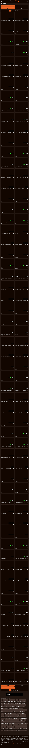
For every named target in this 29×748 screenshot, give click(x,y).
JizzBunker (2, 324)
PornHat (2, 145)
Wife (22, 730)
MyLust (16, 201)
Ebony (15, 711)
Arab (17, 699)
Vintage (12, 730)
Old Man (13, 723)
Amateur (10, 699)
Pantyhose (3, 725)
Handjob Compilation (8, 716)
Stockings (17, 726)
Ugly (5, 730)
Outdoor (22, 723)
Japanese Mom (15, 718)
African (7, 699)
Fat (5, 713)
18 (1, 699)
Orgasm (18, 723)
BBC (1, 703)
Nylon (10, 723)
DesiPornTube (3, 22)
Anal (14, 699)
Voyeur (16, 730)
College (13, 706)
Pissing (10, 725)
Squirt (8, 726)
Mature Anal (12, 721)
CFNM (2, 706)
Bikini (20, 703)
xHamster (2, 223)
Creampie (6, 708)
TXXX (16, 33)
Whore (19, 730)
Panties (26, 723)
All (7, 8)
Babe (15, 701)
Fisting (15, 713)
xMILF (2, 559)
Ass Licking (24, 699)
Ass (20, 699)
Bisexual (23, 703)
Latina (6, 720)
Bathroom (23, 701)
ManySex (16, 223)
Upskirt (8, 730)
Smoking (25, 725)
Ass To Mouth (3, 701)
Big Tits (16, 703)
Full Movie (22, 713)
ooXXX (16, 324)
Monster (2, 723)
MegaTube (2, 111)
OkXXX (16, 414)
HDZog (16, 302)
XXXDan (2, 33)
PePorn (16, 100)
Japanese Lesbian (9, 718)
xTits (15, 145)
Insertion (24, 716)
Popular (7, 5)
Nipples (6, 723)
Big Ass (8, 703)
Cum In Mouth (15, 708)
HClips (2, 190)
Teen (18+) (11, 728)
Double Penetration (10, 711)
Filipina (11, 713)
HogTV (2, 537)
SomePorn (16, 55)
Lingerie (21, 720)
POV (13, 725)
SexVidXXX (2, 649)
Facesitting (22, 711)
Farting (2, 713)
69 (3, 699)
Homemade (19, 716)
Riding (17, 725)
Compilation (18, 706)
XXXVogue (16, 593)
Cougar (23, 706)
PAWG (7, 725)
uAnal (16, 380)
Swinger (2, 728)
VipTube (2, 55)
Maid (25, 720)
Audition (8, 701)
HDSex (2, 167)
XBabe (2, 89)
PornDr (16, 111)
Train (2, 730)
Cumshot (20, 708)
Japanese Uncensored (23, 718)
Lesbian (10, 720)
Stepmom (12, 726)
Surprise (25, 726)
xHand (2, 257)
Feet (8, 713)
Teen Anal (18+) (16, 728)
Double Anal (3, 711)
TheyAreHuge (17, 44)
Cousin (2, 708)
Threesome (25, 728)
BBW (4, 703)
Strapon (21, 726)
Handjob (2, 716)
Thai (21, 728)
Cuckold (10, 708)
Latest (21, 5)
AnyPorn (16, 22)
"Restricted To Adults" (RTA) (12, 743)
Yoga (25, 730)
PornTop (16, 89)
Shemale (20, 725)
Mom (19, 721)
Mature (8, 721)
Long (21, 8)
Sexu (1, 100)
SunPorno (2, 492)
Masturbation (3, 721)
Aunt (12, 701)
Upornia (2, 44)
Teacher (6, 728)
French (18, 713)
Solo (2, 726)
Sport (5, 726)
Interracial (2, 718)
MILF (16, 721)
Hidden (15, 716)
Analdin (16, 190)
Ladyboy (2, 720)
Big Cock (12, 703)
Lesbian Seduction (16, 720)
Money (23, 721)
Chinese (6, 706)
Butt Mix (14, 1)
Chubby (10, 706)
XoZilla (16, 671)
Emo (18, 711)
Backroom (19, 701)
